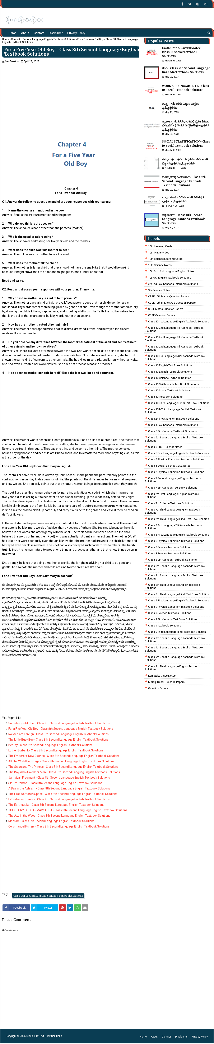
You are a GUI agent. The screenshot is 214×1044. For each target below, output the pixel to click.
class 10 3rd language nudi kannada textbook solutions (175, 357)
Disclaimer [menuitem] (56, 33)
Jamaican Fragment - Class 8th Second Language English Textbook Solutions (59, 777)
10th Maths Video (158, 252)
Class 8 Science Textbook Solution (169, 547)
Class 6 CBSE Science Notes (165, 446)
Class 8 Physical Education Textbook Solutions (176, 540)
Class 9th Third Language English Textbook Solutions (172, 668)
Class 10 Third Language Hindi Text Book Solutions (178, 403)
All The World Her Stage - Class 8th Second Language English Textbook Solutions (61, 761)
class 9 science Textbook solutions (169, 613)
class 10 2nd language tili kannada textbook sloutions (174, 329)
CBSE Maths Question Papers (165, 309)
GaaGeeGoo (12, 61)
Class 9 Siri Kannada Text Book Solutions (172, 619)
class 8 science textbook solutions (169, 553)
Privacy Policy (200, 1036)
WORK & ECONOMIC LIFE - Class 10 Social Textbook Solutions (185, 88)
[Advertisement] (70, 94)
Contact (166, 1036)
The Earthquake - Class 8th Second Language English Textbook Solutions (56, 804)
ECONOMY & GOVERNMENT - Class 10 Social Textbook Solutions (183, 52)
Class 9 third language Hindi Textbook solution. (177, 631)
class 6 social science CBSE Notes (169, 465)
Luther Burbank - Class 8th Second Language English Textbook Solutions (55, 750)
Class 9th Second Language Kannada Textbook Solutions (175, 640)
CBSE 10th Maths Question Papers (168, 296)
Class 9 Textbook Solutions (164, 625)
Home (5, 39)
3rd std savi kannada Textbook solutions (173, 283)
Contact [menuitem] (39, 33)
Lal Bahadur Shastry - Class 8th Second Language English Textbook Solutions (59, 799)
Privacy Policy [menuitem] (76, 33)
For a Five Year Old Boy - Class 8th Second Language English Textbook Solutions (60, 728)
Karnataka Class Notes (162, 675)
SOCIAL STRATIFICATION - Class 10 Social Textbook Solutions (186, 144)
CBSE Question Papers (161, 315)
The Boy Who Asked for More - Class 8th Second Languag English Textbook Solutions (64, 772)
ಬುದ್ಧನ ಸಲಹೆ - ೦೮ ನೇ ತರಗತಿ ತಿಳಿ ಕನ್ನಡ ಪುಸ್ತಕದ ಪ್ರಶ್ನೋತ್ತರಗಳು (183, 199)
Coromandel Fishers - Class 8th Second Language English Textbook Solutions (59, 826)
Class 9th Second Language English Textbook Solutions (174, 649)
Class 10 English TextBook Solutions (170, 371)
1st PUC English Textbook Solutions (169, 277)
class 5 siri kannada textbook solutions (172, 431)
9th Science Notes (159, 290)
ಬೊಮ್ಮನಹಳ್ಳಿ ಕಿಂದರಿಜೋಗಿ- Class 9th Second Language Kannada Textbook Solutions (184, 181)
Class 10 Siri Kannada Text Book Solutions (173, 384)
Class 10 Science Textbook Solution (169, 377)
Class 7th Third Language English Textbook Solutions (172, 511)
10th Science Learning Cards (165, 258)
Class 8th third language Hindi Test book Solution (178, 594)
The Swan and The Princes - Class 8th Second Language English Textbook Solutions (63, 766)
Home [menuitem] (13, 33)
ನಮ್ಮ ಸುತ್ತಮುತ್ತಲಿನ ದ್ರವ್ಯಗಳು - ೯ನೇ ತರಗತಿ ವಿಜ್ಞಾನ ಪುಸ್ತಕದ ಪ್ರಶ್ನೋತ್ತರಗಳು (185, 161)
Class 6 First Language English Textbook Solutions (178, 453)
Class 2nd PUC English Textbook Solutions (173, 418)
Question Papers (158, 688)
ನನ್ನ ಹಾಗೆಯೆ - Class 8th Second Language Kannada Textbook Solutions (183, 219)
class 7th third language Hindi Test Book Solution (178, 519)
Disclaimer (181, 1036)
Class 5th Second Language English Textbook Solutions (174, 439)
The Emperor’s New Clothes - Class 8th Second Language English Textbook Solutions (64, 756)
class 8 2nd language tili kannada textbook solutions (173, 527)
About (154, 1036)
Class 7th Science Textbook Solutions (171, 503)
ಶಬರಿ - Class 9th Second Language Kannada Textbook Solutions (186, 70)
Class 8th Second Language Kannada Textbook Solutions (175, 567)
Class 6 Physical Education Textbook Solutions (176, 459)
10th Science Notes (160, 265)
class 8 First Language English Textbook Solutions (178, 534)
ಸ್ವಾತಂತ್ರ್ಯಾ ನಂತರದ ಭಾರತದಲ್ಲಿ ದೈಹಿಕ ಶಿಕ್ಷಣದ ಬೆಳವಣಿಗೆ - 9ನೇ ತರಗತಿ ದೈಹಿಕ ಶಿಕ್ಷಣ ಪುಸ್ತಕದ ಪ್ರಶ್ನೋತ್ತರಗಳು (185, 125)
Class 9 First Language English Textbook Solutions (178, 600)
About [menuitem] (25, 33)
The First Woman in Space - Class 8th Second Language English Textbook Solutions (62, 794)
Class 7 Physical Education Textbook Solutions (176, 472)
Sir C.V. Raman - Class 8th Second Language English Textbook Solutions (55, 783)
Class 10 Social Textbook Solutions (169, 390)
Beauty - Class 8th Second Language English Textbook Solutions (50, 745)
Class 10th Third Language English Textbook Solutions (173, 411)
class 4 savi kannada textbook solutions (173, 425)
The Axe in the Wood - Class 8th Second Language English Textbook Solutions (59, 815)
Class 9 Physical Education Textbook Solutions (176, 606)
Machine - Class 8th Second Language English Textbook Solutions (51, 821)
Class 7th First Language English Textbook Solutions (172, 495)
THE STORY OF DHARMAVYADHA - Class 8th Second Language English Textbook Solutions (67, 810)
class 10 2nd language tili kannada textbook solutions (174, 348)
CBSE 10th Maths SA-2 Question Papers (172, 302)
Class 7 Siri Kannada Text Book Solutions (172, 487)
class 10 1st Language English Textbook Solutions (178, 321)
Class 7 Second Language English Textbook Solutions (173, 480)
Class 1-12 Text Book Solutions (44, 1036)
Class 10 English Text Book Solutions (170, 365)
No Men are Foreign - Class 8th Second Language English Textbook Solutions (58, 734)
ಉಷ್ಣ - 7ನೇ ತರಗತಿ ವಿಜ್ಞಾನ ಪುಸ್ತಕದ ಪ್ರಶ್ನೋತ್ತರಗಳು (180, 106)
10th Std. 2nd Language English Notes (171, 271)
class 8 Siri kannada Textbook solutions (172, 559)
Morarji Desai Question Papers (166, 682)
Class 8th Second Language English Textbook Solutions (43, 39)
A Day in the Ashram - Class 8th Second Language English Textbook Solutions (59, 788)
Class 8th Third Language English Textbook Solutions (172, 586)
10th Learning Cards (160, 246)
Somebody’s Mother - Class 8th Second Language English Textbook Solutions (59, 723)
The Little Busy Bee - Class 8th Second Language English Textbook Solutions (58, 739)
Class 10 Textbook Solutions (165, 396)
